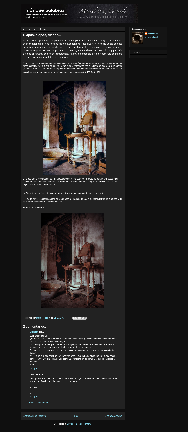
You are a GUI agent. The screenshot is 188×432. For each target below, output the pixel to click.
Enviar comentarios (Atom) (79, 424)
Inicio (76, 415)
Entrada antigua (113, 415)
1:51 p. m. (34, 368)
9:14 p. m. (34, 397)
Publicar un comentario (37, 403)
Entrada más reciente (35, 415)
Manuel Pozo (42, 318)
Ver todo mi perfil (151, 37)
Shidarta (34, 332)
